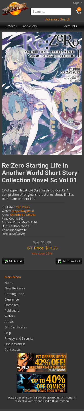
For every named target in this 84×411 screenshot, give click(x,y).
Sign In (77, 3)
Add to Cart (13, 261)
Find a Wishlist (14, 344)
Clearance (11, 299)
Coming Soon (14, 294)
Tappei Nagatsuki (22, 211)
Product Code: (11, 222)
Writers (9, 316)
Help (7, 333)
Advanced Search (57, 19)
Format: (7, 234)
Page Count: (10, 218)
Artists (9, 322)
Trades (12, 26)
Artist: (5, 215)
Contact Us (12, 349)
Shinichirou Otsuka (22, 215)
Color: (6, 230)
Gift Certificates (15, 327)
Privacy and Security (18, 338)
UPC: (5, 226)
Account (71, 26)
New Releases (14, 288)
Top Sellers (29, 26)
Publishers (11, 310)
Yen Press (23, 207)
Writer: (6, 211)
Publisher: (8, 207)
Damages (11, 305)
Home (8, 282)
